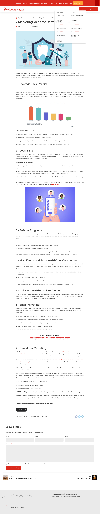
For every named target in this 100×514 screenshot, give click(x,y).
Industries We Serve (60, 9)
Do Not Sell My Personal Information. (11, 501)
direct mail (44, 416)
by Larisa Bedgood (33, 26)
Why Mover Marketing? (41, 9)
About (75, 9)
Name (8, 436)
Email (37, 436)
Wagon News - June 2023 (46, 18)
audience (19, 416)
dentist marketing (34, 416)
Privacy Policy (19, 496)
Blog (19, 18)
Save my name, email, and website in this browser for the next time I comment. (29, 464)
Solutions (51, 9)
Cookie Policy (28, 496)
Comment (9, 444)
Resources (69, 9)
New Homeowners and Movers (29, 18)
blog (25, 416)
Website (67, 436)
